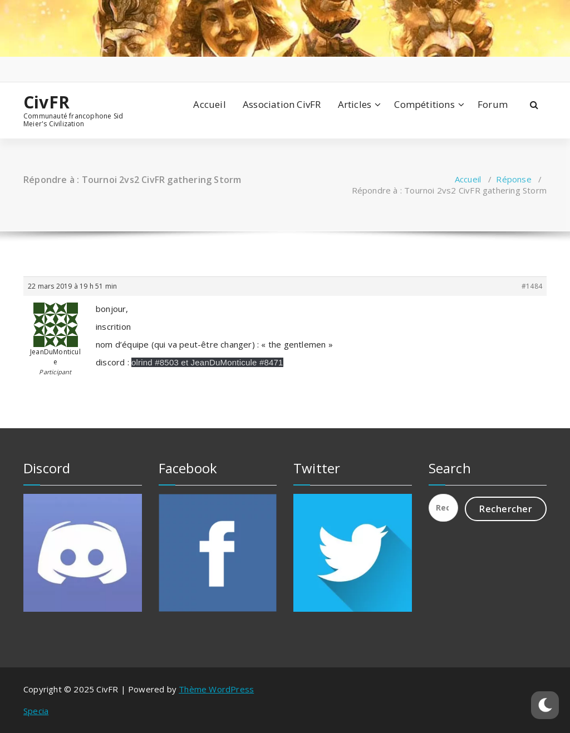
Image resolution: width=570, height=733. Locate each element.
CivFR (46, 102)
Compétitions (424, 104)
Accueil (209, 104)
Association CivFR (282, 104)
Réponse (513, 179)
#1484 (532, 286)
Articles (355, 104)
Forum (493, 104)
